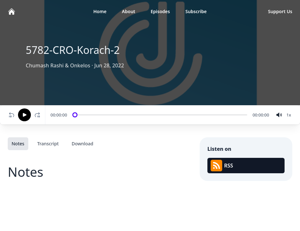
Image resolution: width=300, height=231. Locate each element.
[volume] (279, 115)
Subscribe (195, 11)
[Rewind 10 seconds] (11, 115)
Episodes (160, 11)
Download (83, 144)
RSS (222, 165)
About (128, 11)
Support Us (280, 11)
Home (99, 11)
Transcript (48, 144)
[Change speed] (289, 114)
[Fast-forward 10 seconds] (38, 115)
